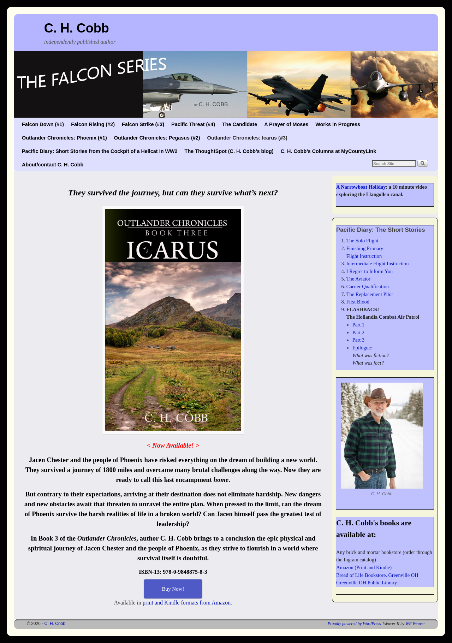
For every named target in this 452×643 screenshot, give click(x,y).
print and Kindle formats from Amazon (187, 603)
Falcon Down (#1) (43, 124)
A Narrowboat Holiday (361, 187)
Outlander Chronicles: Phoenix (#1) (64, 138)
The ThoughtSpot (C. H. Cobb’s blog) (229, 151)
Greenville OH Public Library (366, 582)
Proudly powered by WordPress (354, 623)
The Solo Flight (362, 240)
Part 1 (358, 325)
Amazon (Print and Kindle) (364, 567)
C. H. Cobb (76, 28)
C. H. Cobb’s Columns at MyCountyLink (328, 151)
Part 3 (358, 340)
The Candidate (239, 124)
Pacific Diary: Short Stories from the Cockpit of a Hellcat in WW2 (100, 151)
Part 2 (358, 332)
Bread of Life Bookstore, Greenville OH (377, 575)
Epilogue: (362, 347)
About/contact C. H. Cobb (52, 164)
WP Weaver (415, 623)
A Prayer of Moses (286, 124)
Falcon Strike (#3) (143, 124)
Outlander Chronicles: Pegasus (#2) (157, 138)
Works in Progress (337, 124)
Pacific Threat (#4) (193, 124)
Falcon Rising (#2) (93, 124)
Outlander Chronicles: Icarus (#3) (247, 138)
